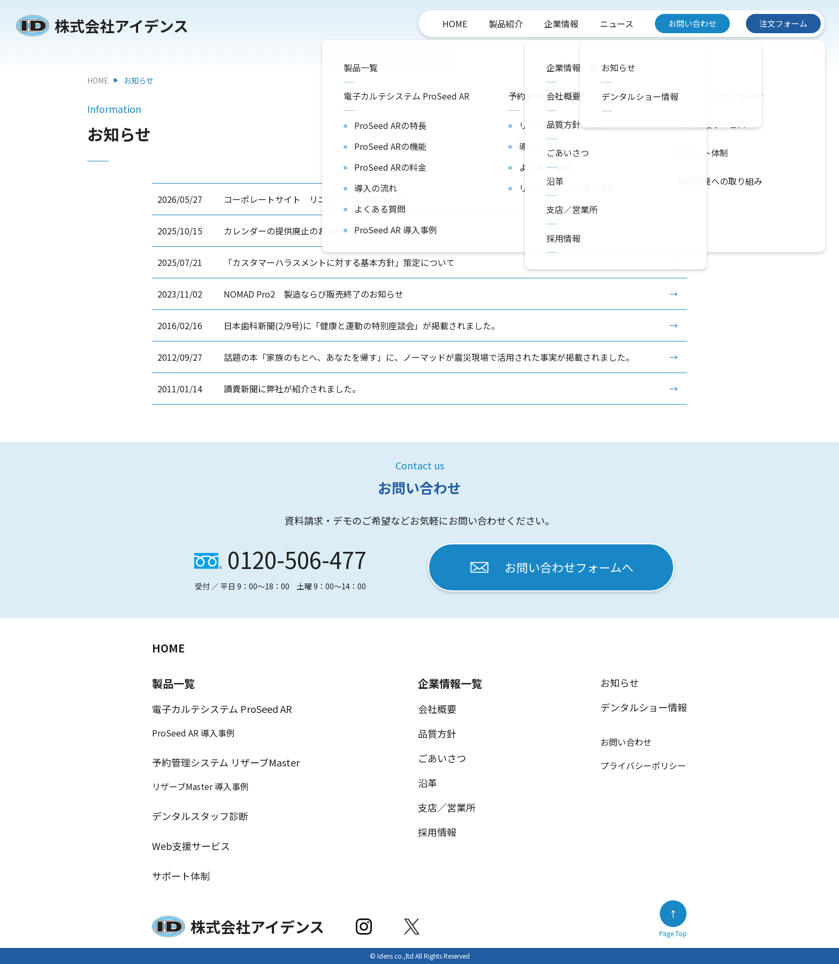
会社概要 (437, 709)
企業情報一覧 (450, 683)
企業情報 (561, 23)
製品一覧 (173, 683)
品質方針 (437, 733)
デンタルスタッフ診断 (200, 816)
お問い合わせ (692, 23)
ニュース (617, 23)
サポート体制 (181, 876)
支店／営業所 (447, 807)
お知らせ (619, 682)
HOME (455, 23)
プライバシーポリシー (643, 765)
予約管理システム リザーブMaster (226, 762)
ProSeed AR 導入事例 (193, 732)
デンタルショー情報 (643, 707)
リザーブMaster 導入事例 (200, 786)
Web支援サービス (191, 846)
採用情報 (437, 832)
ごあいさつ (442, 758)
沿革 (427, 783)
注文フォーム (783, 23)
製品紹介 (506, 23)
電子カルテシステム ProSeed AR (222, 709)
